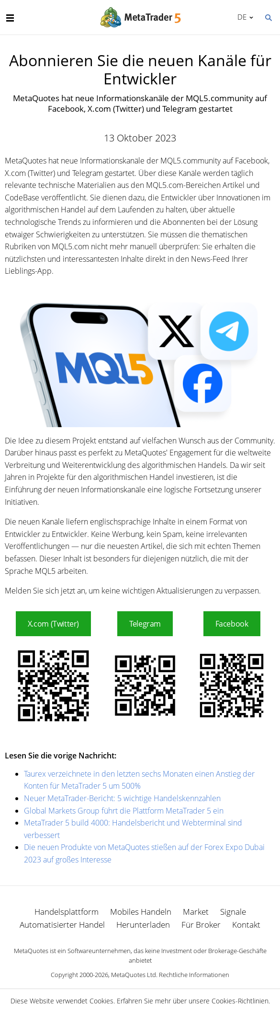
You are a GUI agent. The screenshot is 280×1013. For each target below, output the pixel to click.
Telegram (145, 623)
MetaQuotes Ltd (133, 974)
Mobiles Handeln (140, 911)
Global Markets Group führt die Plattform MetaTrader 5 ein (124, 810)
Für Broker (201, 924)
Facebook (231, 623)
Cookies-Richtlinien (240, 1000)
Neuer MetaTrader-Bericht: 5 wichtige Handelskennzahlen (122, 798)
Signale (233, 911)
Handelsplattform (66, 911)
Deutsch (240, 17)
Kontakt (246, 924)
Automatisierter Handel (62, 924)
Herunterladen (143, 924)
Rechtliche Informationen (194, 974)
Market (196, 911)
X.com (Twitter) (53, 623)
